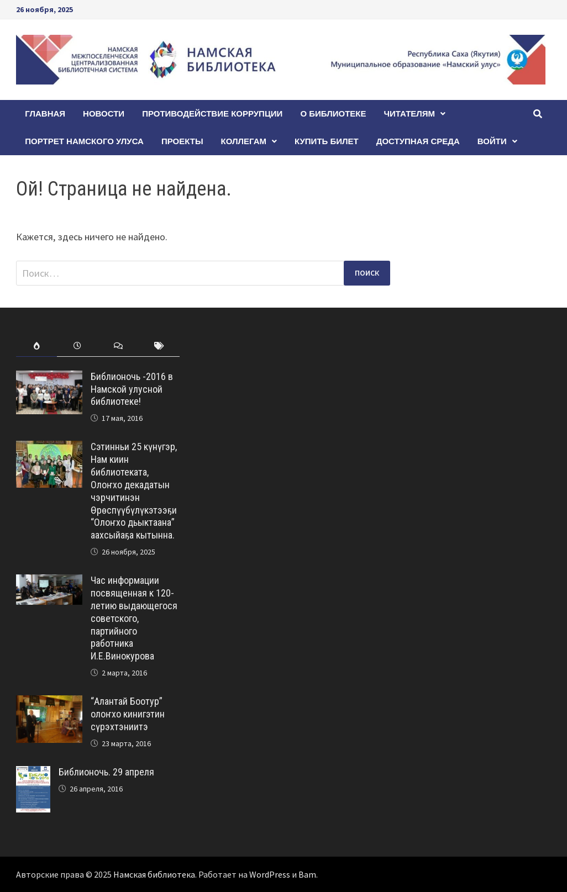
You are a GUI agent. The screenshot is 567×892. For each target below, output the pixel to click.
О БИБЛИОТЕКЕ (333, 113)
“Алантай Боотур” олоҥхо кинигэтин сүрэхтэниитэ (128, 713)
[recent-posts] (77, 346)
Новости (103, 113)
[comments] (118, 346)
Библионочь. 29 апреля (106, 772)
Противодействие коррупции (212, 113)
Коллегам (243, 141)
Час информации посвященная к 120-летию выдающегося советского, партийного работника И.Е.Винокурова (134, 618)
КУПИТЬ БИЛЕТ (327, 141)
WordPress (269, 874)
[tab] (36, 346)
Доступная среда (418, 141)
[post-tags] (159, 346)
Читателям (409, 113)
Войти (492, 141)
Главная (45, 113)
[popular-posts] (36, 346)
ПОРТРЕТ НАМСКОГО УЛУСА (84, 141)
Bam (307, 874)
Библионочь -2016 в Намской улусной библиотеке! (132, 389)
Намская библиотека (154, 874)
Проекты (182, 141)
